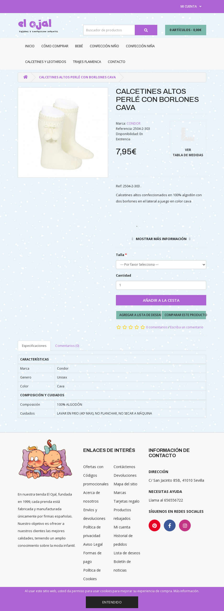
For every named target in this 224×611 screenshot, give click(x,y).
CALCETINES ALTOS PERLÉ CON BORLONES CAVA (77, 77)
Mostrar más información (161, 238)
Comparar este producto (185, 315)
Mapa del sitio (125, 483)
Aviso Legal (93, 544)
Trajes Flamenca (87, 61)
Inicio (30, 46)
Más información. (186, 591)
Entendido (112, 602)
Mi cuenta (122, 527)
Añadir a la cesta (161, 300)
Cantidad (123, 275)
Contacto (116, 61)
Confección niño (104, 46)
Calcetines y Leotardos (45, 61)
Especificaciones (34, 346)
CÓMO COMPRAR (54, 46)
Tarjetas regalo (126, 501)
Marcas (120, 492)
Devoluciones (125, 475)
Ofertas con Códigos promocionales (96, 475)
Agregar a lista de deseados (140, 315)
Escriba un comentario (186, 327)
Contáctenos (124, 466)
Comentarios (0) (67, 346)
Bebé (79, 46)
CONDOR (134, 123)
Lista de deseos (127, 552)
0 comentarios (156, 327)
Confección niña (140, 46)
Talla (120, 255)
